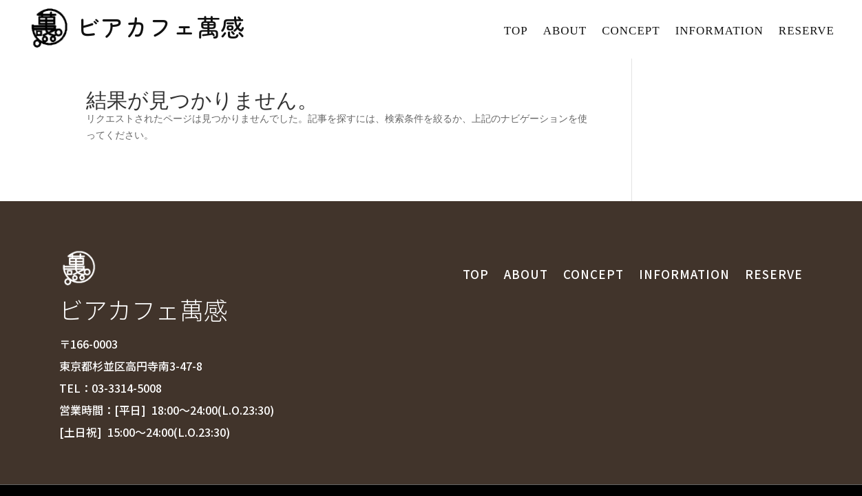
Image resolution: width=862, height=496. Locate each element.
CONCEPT (631, 31)
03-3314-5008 (127, 323)
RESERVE (806, 31)
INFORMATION (719, 31)
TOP (516, 31)
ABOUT (565, 31)
